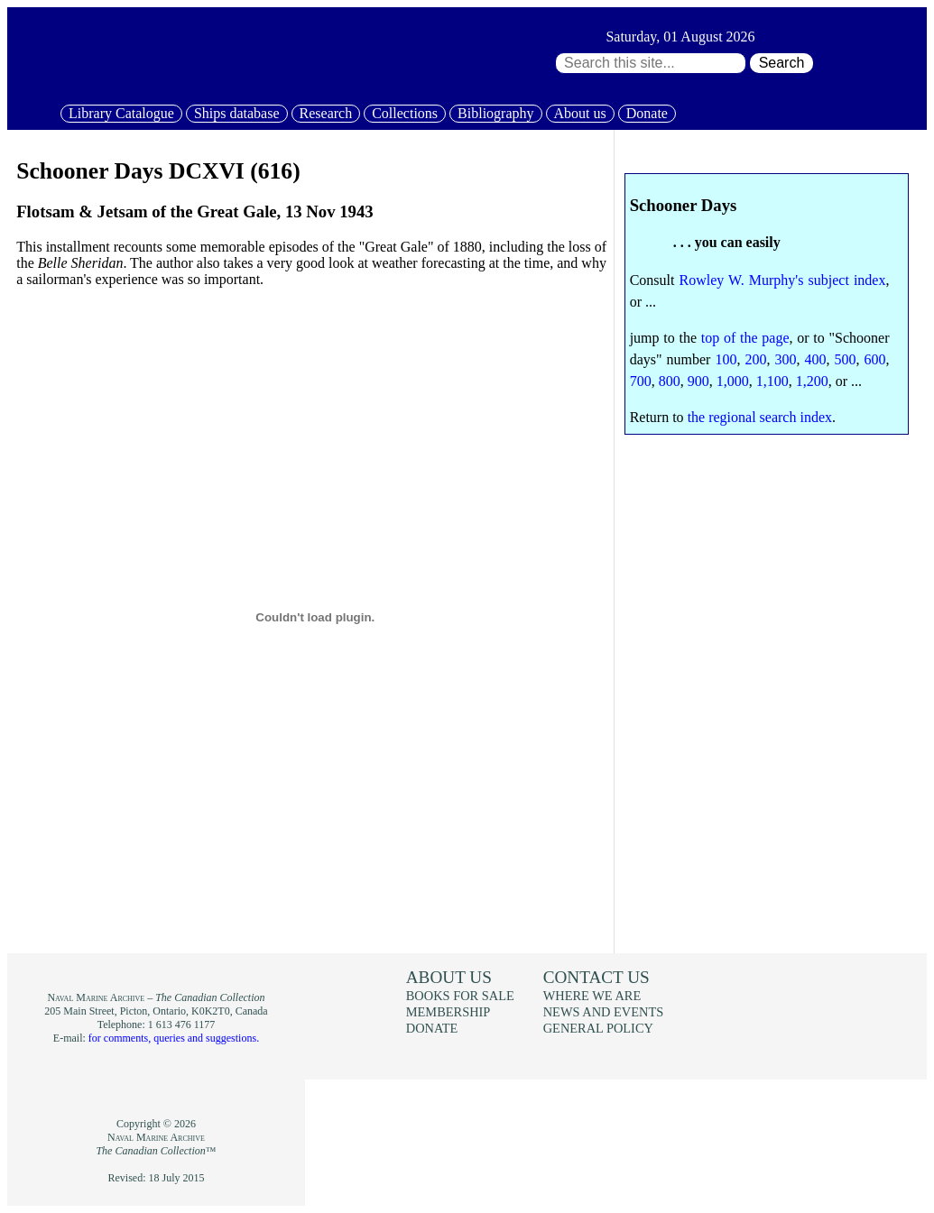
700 (641, 381)
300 (785, 359)
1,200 (812, 381)
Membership (448, 1012)
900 (698, 381)
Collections (405, 113)
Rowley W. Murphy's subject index (783, 280)
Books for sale (460, 995)
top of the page (745, 337)
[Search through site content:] (650, 63)
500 (845, 359)
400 (816, 359)
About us (580, 113)
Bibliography (495, 113)
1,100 (772, 381)
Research (326, 113)
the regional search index (760, 417)
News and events (603, 1012)
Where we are (592, 995)
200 (755, 359)
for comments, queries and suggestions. (173, 1038)
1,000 (733, 381)
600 (875, 359)
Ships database (237, 113)
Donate (647, 113)
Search (782, 62)
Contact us (596, 977)
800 (669, 381)
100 (725, 359)
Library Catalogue (121, 113)
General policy (598, 1028)
